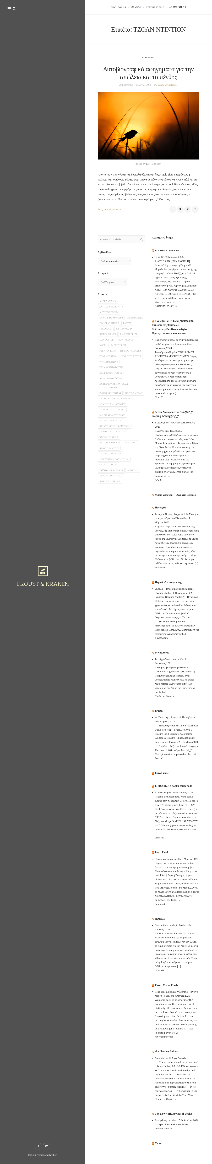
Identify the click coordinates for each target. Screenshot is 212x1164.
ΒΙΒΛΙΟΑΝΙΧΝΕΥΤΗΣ (169, 251)
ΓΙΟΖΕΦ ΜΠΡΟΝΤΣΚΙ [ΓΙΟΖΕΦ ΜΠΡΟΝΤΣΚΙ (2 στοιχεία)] (111, 415)
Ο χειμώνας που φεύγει (166, 863)
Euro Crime (162, 777)
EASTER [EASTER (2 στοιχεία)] (104, 333)
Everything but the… (166, 1125)
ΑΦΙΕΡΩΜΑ (148, 57)
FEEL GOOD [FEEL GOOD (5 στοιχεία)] (120, 333)
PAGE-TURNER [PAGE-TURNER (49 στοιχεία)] (108, 357)
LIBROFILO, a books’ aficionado (175, 790)
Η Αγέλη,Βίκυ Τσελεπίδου (168, 423)
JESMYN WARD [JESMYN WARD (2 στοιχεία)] (108, 339)
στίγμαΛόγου (162, 657)
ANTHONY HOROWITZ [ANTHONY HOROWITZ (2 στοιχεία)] (113, 309)
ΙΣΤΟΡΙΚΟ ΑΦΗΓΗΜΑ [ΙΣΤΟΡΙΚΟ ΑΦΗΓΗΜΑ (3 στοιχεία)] (111, 451)
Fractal (159, 715)
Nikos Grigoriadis (167, 84)
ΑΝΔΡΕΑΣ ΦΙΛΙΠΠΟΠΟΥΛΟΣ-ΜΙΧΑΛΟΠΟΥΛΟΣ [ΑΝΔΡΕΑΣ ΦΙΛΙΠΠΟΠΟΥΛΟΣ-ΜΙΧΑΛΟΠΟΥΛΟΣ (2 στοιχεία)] (116, 407)
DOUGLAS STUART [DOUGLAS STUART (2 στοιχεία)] (132, 327)
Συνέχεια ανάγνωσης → (111, 209)
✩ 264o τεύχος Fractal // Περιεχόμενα (175, 722)
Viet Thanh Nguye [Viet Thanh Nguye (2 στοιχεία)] (109, 381)
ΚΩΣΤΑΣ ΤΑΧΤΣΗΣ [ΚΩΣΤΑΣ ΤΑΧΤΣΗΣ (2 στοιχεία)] (110, 469)
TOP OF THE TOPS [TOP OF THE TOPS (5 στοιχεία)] (110, 375)
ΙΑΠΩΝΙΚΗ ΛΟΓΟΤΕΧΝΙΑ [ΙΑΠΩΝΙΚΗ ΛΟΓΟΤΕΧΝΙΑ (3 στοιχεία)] (114, 445)
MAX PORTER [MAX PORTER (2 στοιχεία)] (130, 345)
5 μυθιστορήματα (163, 797)
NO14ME (160, 923)
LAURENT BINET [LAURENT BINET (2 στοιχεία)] (109, 345)
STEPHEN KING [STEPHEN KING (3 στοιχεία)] (130, 357)
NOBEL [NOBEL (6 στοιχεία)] (125, 351)
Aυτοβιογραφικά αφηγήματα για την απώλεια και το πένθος (148, 73)
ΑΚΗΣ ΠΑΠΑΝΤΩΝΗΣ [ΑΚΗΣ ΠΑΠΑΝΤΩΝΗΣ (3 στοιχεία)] (112, 393)
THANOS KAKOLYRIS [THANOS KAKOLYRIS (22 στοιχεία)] (111, 363)
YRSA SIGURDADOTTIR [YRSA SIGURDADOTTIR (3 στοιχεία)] (113, 387)
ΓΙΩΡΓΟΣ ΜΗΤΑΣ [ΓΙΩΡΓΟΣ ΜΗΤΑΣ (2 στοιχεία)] (109, 421)
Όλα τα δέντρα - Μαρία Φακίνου (171, 930)
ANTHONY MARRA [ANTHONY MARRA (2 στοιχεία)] (110, 315)
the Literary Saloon (167, 1056)
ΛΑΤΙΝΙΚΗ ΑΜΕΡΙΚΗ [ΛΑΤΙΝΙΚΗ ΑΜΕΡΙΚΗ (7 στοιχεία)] (111, 475)
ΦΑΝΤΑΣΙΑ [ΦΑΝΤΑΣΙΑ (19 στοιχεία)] (136, 505)
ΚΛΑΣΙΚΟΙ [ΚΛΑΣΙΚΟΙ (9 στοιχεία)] (123, 463)
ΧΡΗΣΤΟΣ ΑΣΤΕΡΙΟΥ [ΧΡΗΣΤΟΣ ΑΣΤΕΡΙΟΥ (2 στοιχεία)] (111, 517)
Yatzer (159, 1148)
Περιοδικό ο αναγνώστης (169, 587)
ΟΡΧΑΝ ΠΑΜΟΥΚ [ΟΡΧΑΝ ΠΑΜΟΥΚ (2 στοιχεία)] (109, 499)
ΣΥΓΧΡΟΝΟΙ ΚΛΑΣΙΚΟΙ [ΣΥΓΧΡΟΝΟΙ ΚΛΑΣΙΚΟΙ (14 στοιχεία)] (112, 505)
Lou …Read (162, 857)
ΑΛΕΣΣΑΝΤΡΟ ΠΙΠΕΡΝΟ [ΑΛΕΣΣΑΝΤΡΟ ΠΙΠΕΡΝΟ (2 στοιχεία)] (113, 399)
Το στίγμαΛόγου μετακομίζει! (169, 664)
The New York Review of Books (175, 1118)
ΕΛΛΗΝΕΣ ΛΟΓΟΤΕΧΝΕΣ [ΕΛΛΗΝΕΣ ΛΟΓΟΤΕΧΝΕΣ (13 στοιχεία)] (113, 439)
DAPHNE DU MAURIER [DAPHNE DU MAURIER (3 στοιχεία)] (112, 321)
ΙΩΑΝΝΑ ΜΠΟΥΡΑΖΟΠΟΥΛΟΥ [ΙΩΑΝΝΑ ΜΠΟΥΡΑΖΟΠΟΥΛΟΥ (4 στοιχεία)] (116, 457)
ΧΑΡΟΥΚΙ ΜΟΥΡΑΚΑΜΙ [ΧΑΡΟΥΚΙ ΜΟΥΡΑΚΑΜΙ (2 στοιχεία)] (113, 511)
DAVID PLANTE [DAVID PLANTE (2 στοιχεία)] (108, 327)
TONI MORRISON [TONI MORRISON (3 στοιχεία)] (109, 369)
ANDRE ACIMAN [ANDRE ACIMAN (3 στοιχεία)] (109, 303)
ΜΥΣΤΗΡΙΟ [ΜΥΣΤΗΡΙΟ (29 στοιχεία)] (133, 475)
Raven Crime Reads (167, 989)
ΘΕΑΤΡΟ (159, 257)
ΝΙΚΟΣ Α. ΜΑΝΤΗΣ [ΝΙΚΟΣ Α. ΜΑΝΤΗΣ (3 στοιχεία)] (110, 481)
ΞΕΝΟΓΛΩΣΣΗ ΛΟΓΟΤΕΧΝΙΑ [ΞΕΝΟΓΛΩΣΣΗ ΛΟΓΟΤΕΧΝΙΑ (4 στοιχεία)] (116, 493)
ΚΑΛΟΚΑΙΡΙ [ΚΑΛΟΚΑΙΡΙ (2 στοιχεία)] (106, 463)
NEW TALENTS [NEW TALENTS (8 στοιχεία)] (108, 351)
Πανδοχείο (161, 512)
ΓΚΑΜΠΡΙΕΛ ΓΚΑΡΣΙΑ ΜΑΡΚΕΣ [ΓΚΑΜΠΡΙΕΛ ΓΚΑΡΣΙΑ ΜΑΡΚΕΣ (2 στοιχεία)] (117, 427)
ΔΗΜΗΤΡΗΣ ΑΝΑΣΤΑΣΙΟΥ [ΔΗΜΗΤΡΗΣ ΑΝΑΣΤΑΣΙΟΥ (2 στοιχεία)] (114, 433)
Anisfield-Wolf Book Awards (170, 1062)
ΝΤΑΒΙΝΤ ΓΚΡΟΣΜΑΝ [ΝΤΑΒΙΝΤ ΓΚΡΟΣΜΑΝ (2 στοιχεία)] (112, 487)
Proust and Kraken (46, 1154)
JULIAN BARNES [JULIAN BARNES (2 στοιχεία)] (130, 339)
